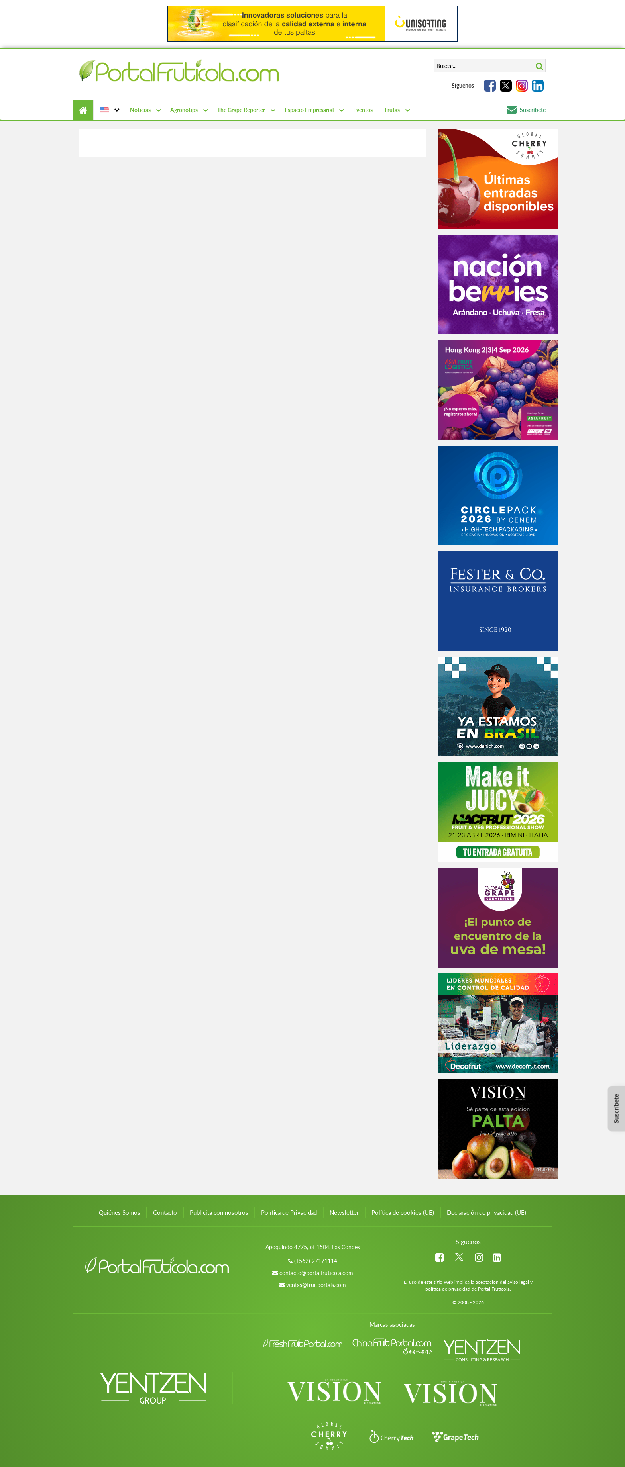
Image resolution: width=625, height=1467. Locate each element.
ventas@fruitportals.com (316, 1284)
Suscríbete (526, 109)
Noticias (140, 109)
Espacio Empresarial (309, 109)
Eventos (363, 109)
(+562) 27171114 (315, 1260)
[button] (108, 110)
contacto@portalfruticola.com (316, 1272)
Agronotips (184, 109)
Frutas (392, 109)
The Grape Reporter (241, 109)
